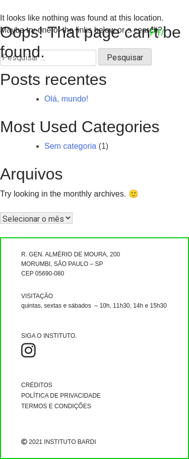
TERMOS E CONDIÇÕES (56, 406)
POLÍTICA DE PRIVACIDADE (61, 395)
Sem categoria (70, 146)
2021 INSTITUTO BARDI (58, 441)
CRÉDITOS (36, 385)
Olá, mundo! (66, 99)
